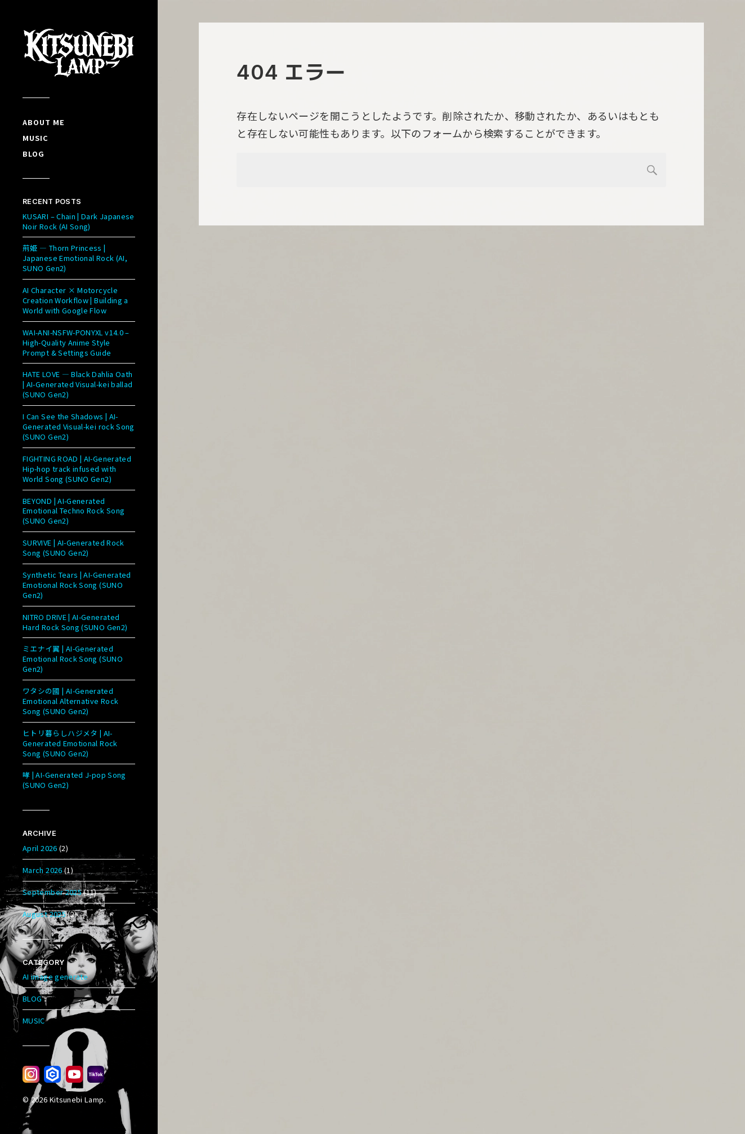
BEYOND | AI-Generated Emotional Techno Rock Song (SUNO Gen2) (73, 510)
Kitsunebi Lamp (77, 1099)
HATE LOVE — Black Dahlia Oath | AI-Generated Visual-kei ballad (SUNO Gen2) (78, 384)
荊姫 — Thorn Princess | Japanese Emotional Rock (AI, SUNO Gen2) (75, 257)
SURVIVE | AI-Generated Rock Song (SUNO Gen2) (73, 547)
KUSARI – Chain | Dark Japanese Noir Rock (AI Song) (79, 221)
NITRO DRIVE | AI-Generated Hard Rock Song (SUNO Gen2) (75, 622)
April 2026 (40, 848)
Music (35, 137)
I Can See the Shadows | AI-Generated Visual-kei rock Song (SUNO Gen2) (79, 426)
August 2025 (44, 914)
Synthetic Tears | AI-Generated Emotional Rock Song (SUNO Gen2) (77, 584)
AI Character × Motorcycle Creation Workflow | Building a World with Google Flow (75, 300)
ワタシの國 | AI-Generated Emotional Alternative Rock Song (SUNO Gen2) (70, 700)
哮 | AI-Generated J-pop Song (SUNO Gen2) (74, 779)
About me (44, 122)
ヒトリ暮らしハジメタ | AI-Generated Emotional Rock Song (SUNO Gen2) (70, 743)
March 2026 (43, 870)
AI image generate (55, 976)
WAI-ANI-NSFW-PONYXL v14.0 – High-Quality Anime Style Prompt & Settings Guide (76, 342)
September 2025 (52, 892)
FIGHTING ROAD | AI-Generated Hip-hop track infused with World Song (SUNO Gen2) (77, 468)
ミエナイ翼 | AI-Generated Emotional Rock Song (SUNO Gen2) (73, 658)
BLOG (32, 998)
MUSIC (34, 1020)
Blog (33, 153)
